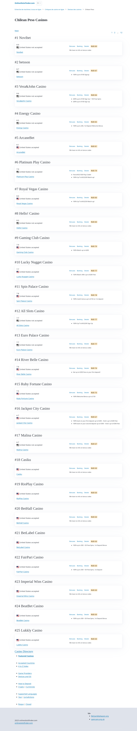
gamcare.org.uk (97, 719)
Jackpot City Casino (24, 423)
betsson (19, 76)
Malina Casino (22, 450)
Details (86, 46)
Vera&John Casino (23, 101)
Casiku (19, 474)
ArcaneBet (20, 152)
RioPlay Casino (22, 498)
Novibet (19, 52)
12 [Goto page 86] (121, 32)
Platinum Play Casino (25, 176)
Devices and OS (24, 676)
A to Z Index (23, 666)
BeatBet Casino (22, 620)
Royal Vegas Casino (24, 203)
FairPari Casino (22, 572)
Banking (79, 46)
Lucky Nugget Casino (25, 276)
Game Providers (25, 673)
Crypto (21, 687)
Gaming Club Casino (25, 252)
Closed (28, 704)
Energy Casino (22, 128)
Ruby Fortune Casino (25, 398)
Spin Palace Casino (24, 301)
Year (20, 697)
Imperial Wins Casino (25, 596)
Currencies (30, 687)
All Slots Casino (22, 325)
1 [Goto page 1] (111, 32)
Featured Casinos (26, 656)
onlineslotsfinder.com (24, 723)
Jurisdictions (29, 697)
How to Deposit (24, 683)
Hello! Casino (21, 228)
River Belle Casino (23, 374)
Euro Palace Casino (24, 350)
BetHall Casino (22, 523)
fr (38, 3)
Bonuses (72, 46)
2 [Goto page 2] (114, 32)
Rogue (21, 704)
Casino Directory (24, 651)
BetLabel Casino (23, 547)
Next (17, 31)
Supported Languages (27, 694)
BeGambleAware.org (100, 716)
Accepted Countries (26, 663)
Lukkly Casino (22, 645)
